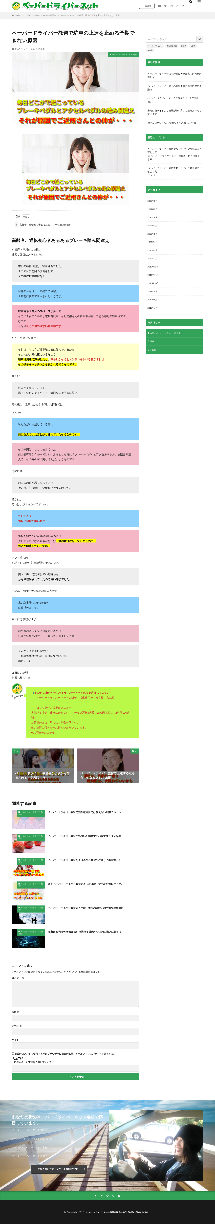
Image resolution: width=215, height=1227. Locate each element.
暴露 (152, 349)
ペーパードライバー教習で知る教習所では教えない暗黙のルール (92, 812)
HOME (18, 15)
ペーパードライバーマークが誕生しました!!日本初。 (173, 100)
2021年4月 (153, 218)
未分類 (153, 358)
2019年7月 (153, 314)
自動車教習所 (172, 46)
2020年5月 (153, 236)
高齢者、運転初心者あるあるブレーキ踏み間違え (43, 224)
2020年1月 (153, 262)
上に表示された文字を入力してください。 (34, 1062)
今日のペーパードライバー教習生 (41, 15)
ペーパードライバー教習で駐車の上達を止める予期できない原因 (90, 15)
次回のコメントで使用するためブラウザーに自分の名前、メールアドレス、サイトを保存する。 (65, 1054)
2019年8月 (153, 306)
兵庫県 (183, 46)
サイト (15, 1039)
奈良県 (150, 50)
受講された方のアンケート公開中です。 (59, 1168)
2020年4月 (153, 244)
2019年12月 (153, 271)
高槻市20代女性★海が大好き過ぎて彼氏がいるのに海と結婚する (92, 931)
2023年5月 (153, 201)
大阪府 (192, 46)
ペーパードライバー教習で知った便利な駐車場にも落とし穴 (174, 150)
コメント (18, 978)
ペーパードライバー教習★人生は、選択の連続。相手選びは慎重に (93, 908)
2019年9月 (153, 297)
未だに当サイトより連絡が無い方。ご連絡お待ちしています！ (174, 112)
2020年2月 (153, 253)
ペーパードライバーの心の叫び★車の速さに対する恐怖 (174, 87)
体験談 (148, 5)
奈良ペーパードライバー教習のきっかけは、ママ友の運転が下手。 (93, 883)
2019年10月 (153, 288)
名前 (15, 1012)
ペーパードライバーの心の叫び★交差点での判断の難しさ (174, 75)
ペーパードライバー (155, 46)
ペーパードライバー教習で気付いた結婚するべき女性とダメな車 (92, 836)
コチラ (51, 732)
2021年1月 (153, 227)
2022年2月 (153, 210)
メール (17, 1026)
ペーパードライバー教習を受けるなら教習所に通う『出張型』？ (92, 860)
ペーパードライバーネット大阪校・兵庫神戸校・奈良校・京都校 (75, 697)
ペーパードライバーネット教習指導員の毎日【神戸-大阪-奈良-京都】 (117, 1212)
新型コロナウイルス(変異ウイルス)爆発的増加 (171, 122)
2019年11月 (153, 279)
